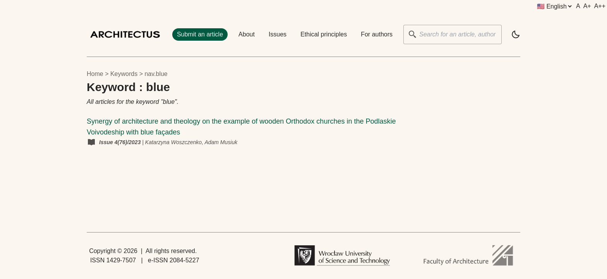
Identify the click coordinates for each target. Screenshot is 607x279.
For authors (377, 34)
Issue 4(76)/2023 (120, 142)
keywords (123, 74)
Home (95, 74)
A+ (587, 6)
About (246, 34)
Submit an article (200, 34)
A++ (599, 6)
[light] (515, 34)
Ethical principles (323, 34)
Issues (277, 34)
